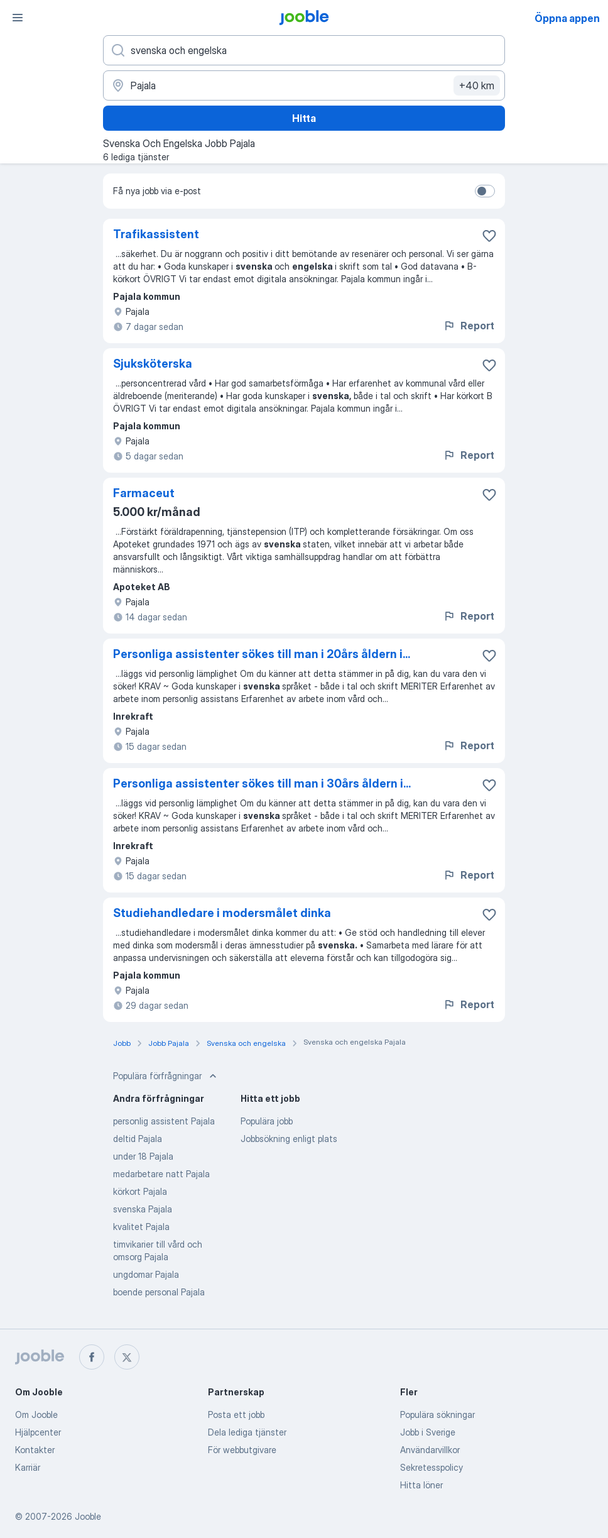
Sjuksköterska (152, 363)
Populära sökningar (437, 1414)
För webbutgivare (242, 1449)
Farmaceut (144, 493)
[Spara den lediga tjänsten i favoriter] (489, 235)
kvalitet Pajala (141, 1226)
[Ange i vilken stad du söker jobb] (304, 85)
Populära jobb (267, 1121)
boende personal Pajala (159, 1292)
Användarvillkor (430, 1449)
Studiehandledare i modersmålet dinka (222, 913)
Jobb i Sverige (427, 1432)
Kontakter (35, 1449)
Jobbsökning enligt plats (289, 1138)
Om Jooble (36, 1414)
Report (468, 325)
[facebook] (91, 1357)
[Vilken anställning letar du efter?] (304, 50)
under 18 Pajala (143, 1156)
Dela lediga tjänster (247, 1432)
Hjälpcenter (38, 1432)
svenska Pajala (142, 1209)
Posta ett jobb (236, 1414)
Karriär (27, 1467)
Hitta (304, 118)
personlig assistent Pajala (164, 1121)
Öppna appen (567, 18)
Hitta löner (421, 1485)
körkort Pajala (140, 1191)
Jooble (88, 1516)
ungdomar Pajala (146, 1274)
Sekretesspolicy (431, 1467)
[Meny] (17, 17)
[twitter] (126, 1357)
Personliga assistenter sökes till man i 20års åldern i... (261, 654)
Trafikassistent (156, 234)
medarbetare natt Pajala (161, 1173)
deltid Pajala (137, 1138)
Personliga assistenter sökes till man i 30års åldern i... (262, 783)
